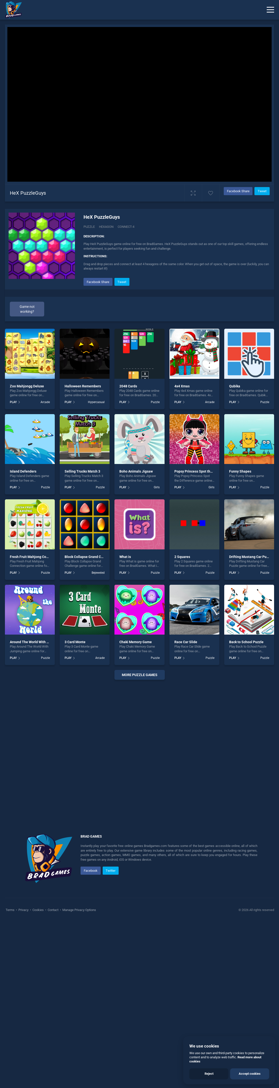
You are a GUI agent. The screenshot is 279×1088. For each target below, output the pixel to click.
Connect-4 (126, 227)
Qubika (234, 386)
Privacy (23, 910)
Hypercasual (96, 402)
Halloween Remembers (83, 386)
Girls (157, 487)
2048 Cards (128, 386)
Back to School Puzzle (246, 642)
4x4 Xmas (182, 386)
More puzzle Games (139, 675)
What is (125, 557)
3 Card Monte (75, 642)
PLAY (13, 402)
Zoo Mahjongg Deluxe (27, 386)
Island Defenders (23, 471)
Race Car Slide (185, 642)
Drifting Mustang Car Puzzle (251, 557)
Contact (53, 910)
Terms (10, 910)
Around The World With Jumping (35, 642)
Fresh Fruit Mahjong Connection (35, 557)
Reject (209, 1073)
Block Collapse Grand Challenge (90, 557)
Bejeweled (98, 572)
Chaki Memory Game (135, 642)
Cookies (38, 910)
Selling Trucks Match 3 (82, 471)
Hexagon (106, 227)
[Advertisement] (139, 751)
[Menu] (270, 10)
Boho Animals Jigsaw (136, 471)
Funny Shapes (240, 471)
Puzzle (89, 227)
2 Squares (182, 557)
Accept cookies (250, 1073)
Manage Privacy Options (79, 910)
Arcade (45, 402)
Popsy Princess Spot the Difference (201, 471)
